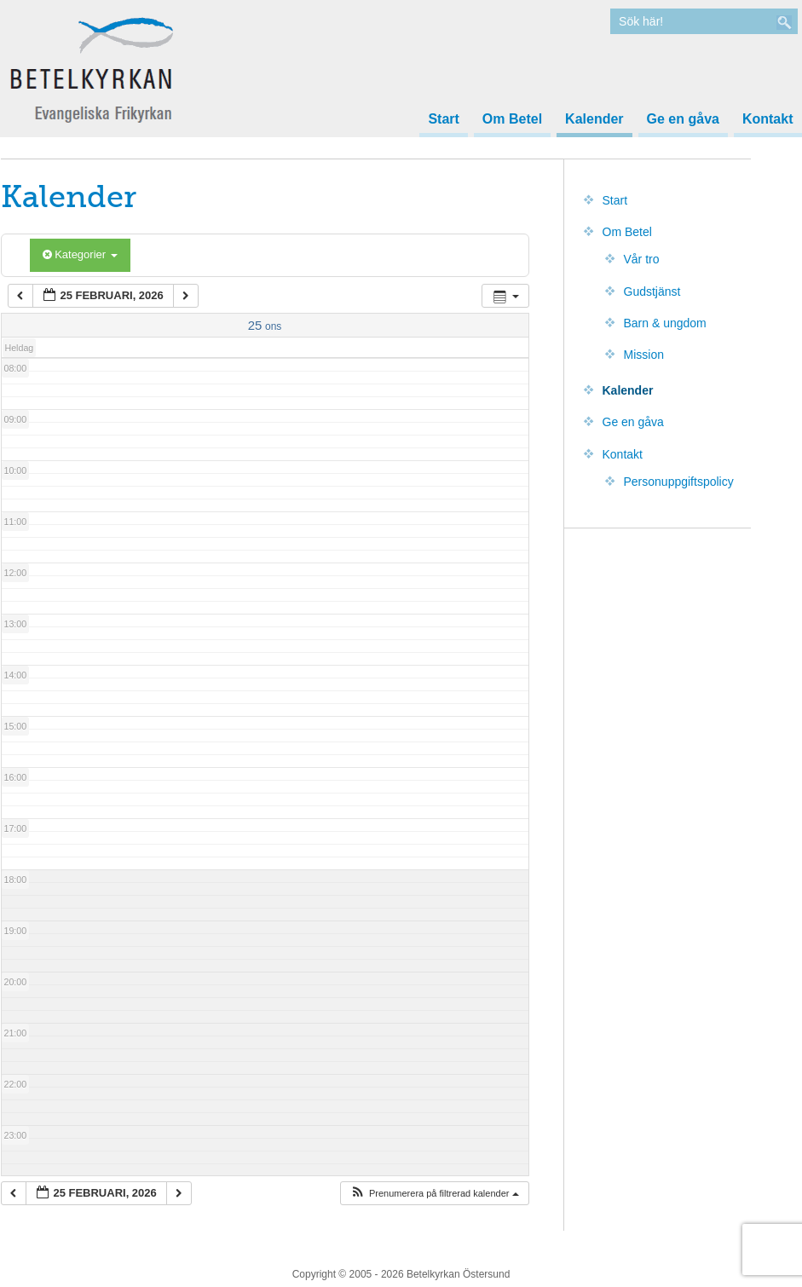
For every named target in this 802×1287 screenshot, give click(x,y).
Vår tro (642, 259)
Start (443, 119)
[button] (434, 1193)
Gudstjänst (652, 291)
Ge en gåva (683, 119)
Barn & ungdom (665, 323)
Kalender (594, 119)
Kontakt (767, 119)
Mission (644, 354)
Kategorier (80, 254)
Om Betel (512, 119)
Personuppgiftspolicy (679, 481)
